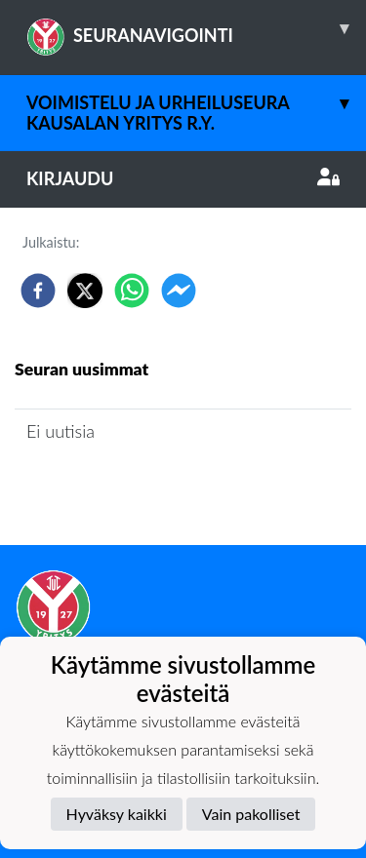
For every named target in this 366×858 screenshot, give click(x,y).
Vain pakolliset (251, 813)
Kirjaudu (183, 178)
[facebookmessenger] (178, 290)
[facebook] (38, 290)
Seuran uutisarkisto (101, 487)
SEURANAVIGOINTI (196, 28)
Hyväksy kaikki (116, 813)
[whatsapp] (131, 290)
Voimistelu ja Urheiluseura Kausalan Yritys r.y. (196, 104)
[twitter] (84, 290)
